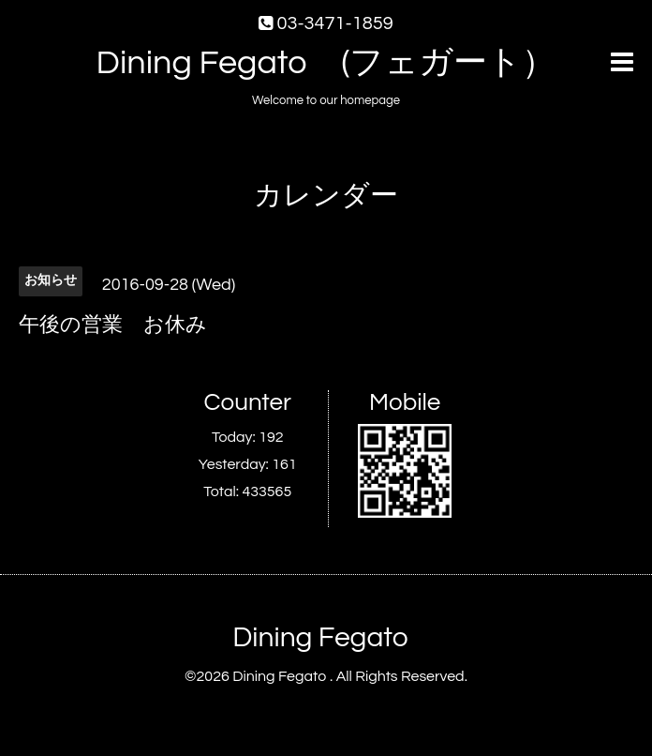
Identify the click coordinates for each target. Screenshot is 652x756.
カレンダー (326, 195)
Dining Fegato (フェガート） (326, 63)
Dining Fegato (320, 637)
